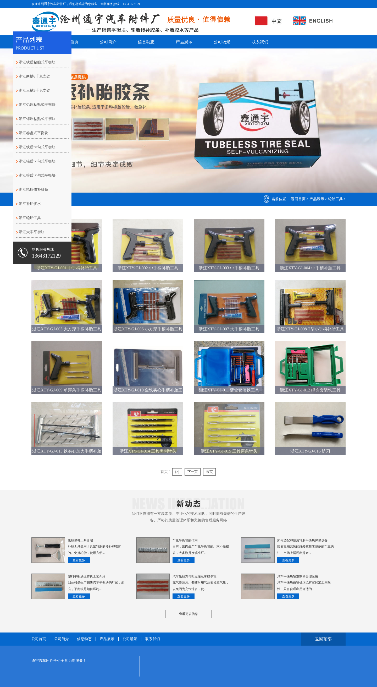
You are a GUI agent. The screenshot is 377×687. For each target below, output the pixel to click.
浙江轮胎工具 (30, 218)
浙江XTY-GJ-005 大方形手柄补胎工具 (66, 329)
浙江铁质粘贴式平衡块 (37, 62)
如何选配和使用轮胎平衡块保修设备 (302, 540)
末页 (209, 472)
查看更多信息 (188, 614)
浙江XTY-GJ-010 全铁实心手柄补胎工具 (147, 391)
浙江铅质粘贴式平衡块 (37, 105)
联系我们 (260, 42)
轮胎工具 (335, 199)
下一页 (192, 472)
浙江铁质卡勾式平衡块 (37, 147)
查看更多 (79, 560)
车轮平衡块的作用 (185, 540)
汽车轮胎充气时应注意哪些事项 (195, 576)
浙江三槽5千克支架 (34, 90)
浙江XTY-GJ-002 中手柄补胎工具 (148, 268)
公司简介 (108, 42)
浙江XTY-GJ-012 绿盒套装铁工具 (310, 390)
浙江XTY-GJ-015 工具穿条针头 (229, 451)
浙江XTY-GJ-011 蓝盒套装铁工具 (229, 390)
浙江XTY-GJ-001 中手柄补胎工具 (66, 268)
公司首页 (38, 639)
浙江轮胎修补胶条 (33, 190)
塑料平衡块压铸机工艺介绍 (87, 576)
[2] (177, 472)
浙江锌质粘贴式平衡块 (37, 119)
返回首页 (298, 199)
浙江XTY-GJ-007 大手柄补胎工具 (229, 329)
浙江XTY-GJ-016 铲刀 (310, 451)
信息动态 (146, 42)
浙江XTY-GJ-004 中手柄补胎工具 (310, 268)
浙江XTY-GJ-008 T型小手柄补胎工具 (310, 329)
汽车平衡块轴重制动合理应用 (297, 576)
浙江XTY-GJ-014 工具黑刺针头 (148, 451)
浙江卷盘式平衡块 (33, 133)
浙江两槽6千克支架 (34, 76)
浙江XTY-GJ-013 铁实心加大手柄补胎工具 (66, 452)
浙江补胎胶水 (30, 204)
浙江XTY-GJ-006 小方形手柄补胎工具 (147, 329)
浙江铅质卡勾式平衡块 (37, 161)
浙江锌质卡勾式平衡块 (37, 175)
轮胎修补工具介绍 (80, 540)
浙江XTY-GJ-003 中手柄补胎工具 (229, 268)
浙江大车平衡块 (32, 232)
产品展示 (184, 42)
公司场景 (222, 42)
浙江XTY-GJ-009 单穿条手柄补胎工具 (66, 390)
